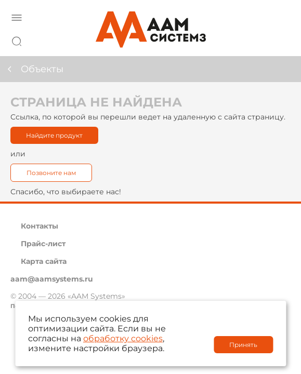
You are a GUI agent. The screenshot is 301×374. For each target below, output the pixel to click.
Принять (243, 345)
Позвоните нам (51, 173)
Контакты (39, 226)
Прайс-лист (43, 243)
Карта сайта (44, 261)
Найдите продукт (54, 135)
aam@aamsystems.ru (51, 279)
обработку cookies (123, 338)
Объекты (42, 69)
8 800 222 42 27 (280, 39)
